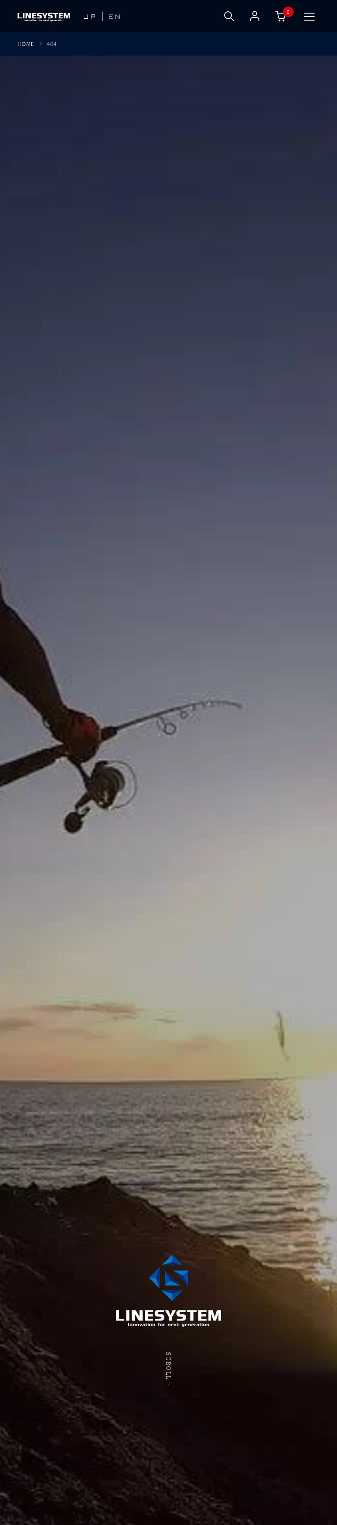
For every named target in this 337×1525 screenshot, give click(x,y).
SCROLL (168, 1366)
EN (115, 16)
